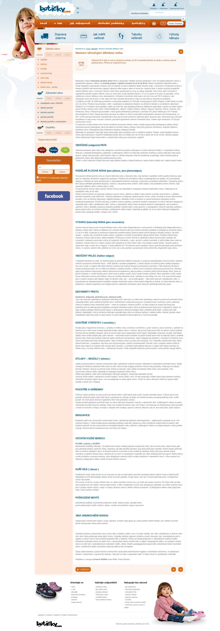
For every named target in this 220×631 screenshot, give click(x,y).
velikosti (58, 55)
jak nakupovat (130, 587)
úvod (73, 587)
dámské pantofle (47, 112)
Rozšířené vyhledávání (139, 13)
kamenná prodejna (78, 594)
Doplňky (50, 127)
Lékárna (49, 615)
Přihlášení (153, 8)
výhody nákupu (131, 594)
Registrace (164, 8)
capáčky (43, 60)
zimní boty (44, 78)
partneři (74, 600)
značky (49, 55)
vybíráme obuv (101, 587)
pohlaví (67, 55)
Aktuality (95, 49)
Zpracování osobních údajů (135, 602)
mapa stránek (76, 602)
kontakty (74, 597)
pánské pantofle (46, 117)
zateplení (41, 615)
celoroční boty (46, 73)
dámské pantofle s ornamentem (53, 122)
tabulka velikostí (102, 592)
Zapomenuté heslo (177, 8)
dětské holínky (46, 82)
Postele (64, 615)
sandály (43, 69)
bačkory (43, 64)
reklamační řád (130, 592)
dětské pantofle (46, 108)
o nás (73, 589)
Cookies (128, 600)
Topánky (56, 615)
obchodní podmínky (132, 589)
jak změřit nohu (101, 589)
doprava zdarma (131, 597)
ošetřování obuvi (102, 594)
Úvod (88, 49)
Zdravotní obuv (54, 92)
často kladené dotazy (104, 600)
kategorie (40, 55)
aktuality (74, 592)
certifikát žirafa (101, 597)
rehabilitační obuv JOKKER (51, 103)
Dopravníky (72, 615)
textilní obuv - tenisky (49, 87)
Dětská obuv (53, 48)
